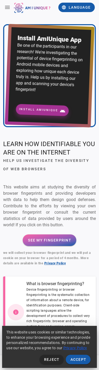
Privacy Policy (55, 263)
